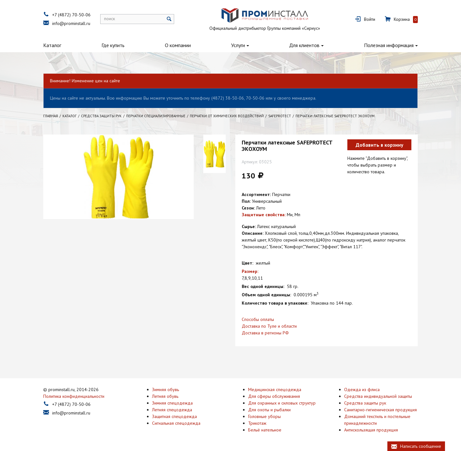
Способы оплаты (258, 319)
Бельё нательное (264, 430)
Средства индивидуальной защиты (378, 396)
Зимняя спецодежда (172, 403)
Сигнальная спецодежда (176, 423)
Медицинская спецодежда (274, 389)
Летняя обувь (165, 396)
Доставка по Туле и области (269, 326)
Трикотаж (257, 423)
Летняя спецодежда (172, 410)
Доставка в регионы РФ (265, 333)
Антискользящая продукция (371, 430)
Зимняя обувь (165, 389)
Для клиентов (304, 45)
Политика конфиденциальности (73, 396)
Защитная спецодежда (174, 416)
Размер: (250, 271)
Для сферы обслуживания (274, 396)
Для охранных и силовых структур (282, 403)
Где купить (113, 45)
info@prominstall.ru (71, 23)
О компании (178, 45)
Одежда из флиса (362, 389)
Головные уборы (264, 416)
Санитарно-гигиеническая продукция (380, 410)
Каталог (52, 45)
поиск (109, 18)
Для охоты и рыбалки (269, 410)
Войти (369, 19)
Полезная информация (389, 45)
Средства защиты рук (365, 403)
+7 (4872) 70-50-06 (71, 15)
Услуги (238, 45)
